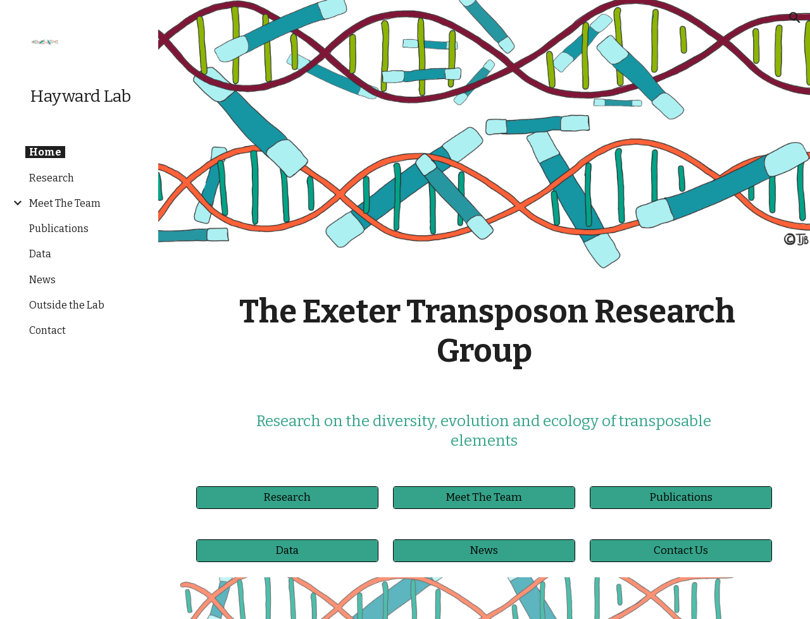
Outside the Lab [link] (66, 305)
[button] (795, 18)
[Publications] (680, 498)
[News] (484, 551)
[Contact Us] (680, 551)
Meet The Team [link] (65, 203)
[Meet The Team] (484, 498)
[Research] (287, 498)
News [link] (42, 280)
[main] (484, 331)
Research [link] (51, 178)
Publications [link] (59, 229)
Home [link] (45, 152)
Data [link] (40, 254)
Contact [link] (47, 330)
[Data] (287, 551)
